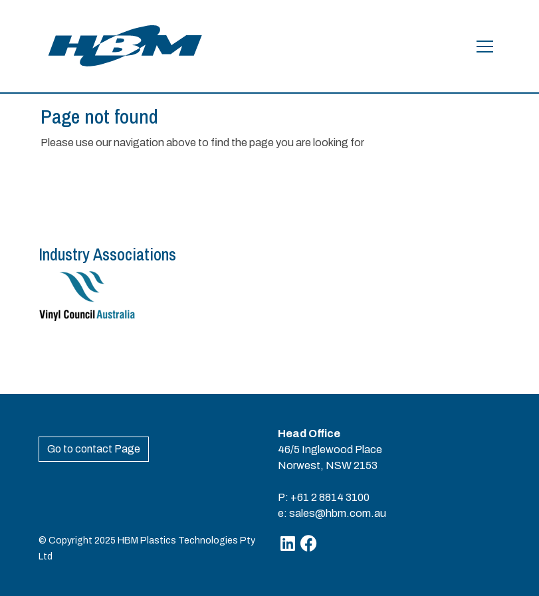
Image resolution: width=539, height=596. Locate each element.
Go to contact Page (93, 448)
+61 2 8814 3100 (330, 497)
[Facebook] (309, 543)
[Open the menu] (485, 46)
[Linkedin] (288, 543)
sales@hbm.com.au (337, 513)
